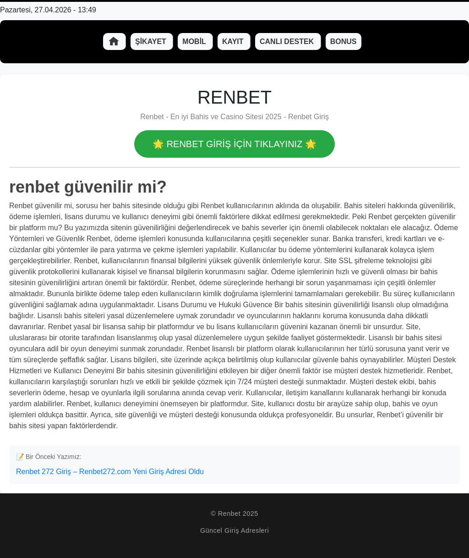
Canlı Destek (288, 41)
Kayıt (233, 41)
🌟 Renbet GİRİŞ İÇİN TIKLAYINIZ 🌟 (234, 144)
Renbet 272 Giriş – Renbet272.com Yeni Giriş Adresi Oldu (110, 471)
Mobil (195, 41)
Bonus (343, 41)
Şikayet (151, 41)
